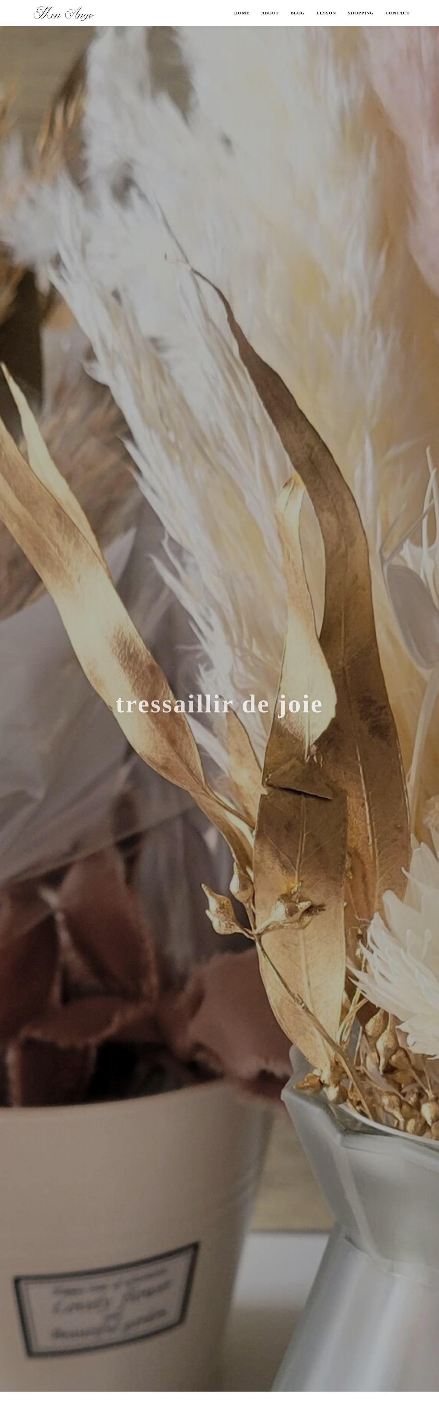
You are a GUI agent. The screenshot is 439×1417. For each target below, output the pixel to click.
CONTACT (397, 12)
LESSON (326, 12)
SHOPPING (361, 12)
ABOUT (270, 12)
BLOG (297, 12)
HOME (242, 12)
